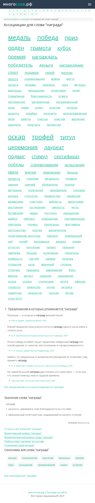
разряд (61, 241)
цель (31, 264)
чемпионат (52, 172)
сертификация (74, 219)
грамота (40, 47)
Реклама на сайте (57, 492)
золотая (54, 108)
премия (16, 56)
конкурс (72, 108)
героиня (68, 247)
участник (36, 202)
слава (25, 108)
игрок (12, 281)
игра (11, 108)
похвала (71, 179)
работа (26, 119)
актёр (51, 287)
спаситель (72, 253)
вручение (78, 119)
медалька (64, 457)
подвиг (16, 156)
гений (23, 241)
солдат (27, 281)
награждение (71, 65)
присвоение (58, 190)
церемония (23, 147)
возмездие (15, 202)
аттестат (14, 247)
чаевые (50, 259)
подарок (32, 72)
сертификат (67, 156)
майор (12, 219)
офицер (80, 281)
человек (30, 85)
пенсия (54, 293)
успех (39, 108)
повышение (49, 219)
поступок (50, 213)
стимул (40, 156)
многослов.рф (10, 19)
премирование (46, 464)
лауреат (54, 147)
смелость (58, 207)
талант (51, 247)
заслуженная (41, 102)
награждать (44, 57)
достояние (15, 207)
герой (49, 72)
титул (67, 137)
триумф (29, 185)
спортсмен (58, 90)
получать (33, 125)
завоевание (54, 270)
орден (16, 47)
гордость (14, 287)
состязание (37, 207)
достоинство (17, 230)
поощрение (36, 90)
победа (47, 37)
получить (50, 113)
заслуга (13, 85)
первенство (52, 196)
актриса (66, 287)
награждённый (67, 102)
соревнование (34, 79)
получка (67, 259)
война (55, 79)
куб (10, 241)
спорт (13, 72)
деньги (46, 65)
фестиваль (72, 224)
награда (25, 19)
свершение (71, 213)
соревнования (44, 164)
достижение (16, 102)
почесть (14, 179)
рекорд (13, 196)
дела (11, 119)
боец (72, 270)
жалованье (41, 241)
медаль (19, 37)
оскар (16, 136)
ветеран (80, 85)
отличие (14, 270)
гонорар (79, 190)
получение (35, 190)
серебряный (73, 236)
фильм (12, 276)
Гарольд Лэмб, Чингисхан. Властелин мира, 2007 (33, 380)
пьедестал (54, 125)
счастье (42, 119)
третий (34, 259)
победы (16, 164)
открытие (15, 264)
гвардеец (32, 270)
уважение (74, 196)
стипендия (46, 281)
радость (13, 113)
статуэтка (31, 196)
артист (28, 276)
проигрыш (51, 224)
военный (47, 264)
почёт (76, 90)
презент (52, 236)
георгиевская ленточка (24, 236)
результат (35, 293)
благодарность (41, 96)
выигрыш (14, 90)
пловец (33, 224)
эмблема (14, 253)
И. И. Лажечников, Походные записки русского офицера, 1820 (39, 335)
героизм (32, 179)
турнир (69, 185)
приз (71, 37)
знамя (76, 241)
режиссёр (34, 287)
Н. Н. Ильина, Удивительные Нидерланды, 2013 (32, 350)
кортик (37, 230)
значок (30, 172)
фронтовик (76, 202)
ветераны (15, 190)
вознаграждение (75, 113)
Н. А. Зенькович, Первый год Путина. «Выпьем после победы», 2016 (41, 365)
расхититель (57, 230)
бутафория (15, 213)
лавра (34, 213)
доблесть (55, 202)
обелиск (29, 219)
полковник (50, 253)
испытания (74, 164)
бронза (72, 172)
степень (66, 264)
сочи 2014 (15, 299)
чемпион (48, 85)
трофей (43, 137)
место (70, 79)
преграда (14, 224)
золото (13, 79)
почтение (33, 247)
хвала (13, 172)
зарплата (14, 125)
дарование (65, 276)
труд (64, 85)
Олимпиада (16, 96)
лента (64, 281)
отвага (63, 96)
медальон (52, 179)
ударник (46, 276)
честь (75, 207)
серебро (31, 113)
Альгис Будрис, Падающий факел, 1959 (28, 320)
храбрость (15, 259)
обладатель (50, 185)
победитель (20, 65)
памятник (15, 293)
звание (13, 185)
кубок (64, 47)
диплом (67, 73)
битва (69, 293)
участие (59, 119)
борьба (32, 253)
